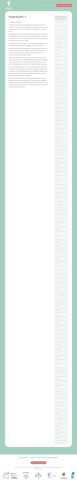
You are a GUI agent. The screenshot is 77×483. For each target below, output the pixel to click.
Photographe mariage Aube (60, 61)
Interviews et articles (23, 457)
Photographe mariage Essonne (60, 407)
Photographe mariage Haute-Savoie (60, 335)
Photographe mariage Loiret (60, 211)
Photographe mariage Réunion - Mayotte (60, 441)
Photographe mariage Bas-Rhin (60, 305)
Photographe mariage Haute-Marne (60, 241)
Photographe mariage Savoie (60, 330)
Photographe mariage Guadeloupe (60, 429)
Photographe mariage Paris (60, 339)
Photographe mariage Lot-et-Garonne (60, 219)
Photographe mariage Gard (60, 147)
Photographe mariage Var (60, 373)
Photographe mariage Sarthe (60, 326)
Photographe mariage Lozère (60, 223)
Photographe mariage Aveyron (60, 70)
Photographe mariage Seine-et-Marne (60, 347)
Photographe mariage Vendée (60, 382)
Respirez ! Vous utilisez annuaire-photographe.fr (48, 457)
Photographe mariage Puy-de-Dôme (60, 288)
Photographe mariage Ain (60, 23)
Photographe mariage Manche (60, 232)
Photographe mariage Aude (60, 65)
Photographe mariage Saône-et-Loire (60, 322)
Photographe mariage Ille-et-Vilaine (60, 168)
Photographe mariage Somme (60, 360)
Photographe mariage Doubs (60, 125)
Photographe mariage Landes (60, 189)
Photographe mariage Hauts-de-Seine (60, 411)
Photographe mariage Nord (60, 270)
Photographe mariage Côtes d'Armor (60, 112)
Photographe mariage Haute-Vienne (60, 390)
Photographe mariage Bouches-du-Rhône (60, 74)
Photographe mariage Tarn (60, 364)
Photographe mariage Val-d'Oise (60, 424)
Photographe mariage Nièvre (60, 266)
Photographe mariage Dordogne (60, 121)
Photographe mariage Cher (60, 95)
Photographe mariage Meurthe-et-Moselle (60, 249)
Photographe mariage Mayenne (60, 245)
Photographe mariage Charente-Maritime (60, 91)
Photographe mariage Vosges (60, 394)
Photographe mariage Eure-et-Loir (60, 138)
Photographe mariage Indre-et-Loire (60, 176)
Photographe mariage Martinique (60, 433)
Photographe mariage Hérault (60, 164)
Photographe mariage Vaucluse (60, 377)
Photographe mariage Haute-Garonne (60, 151)
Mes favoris (50, 5)
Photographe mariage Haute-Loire (60, 202)
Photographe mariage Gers (60, 155)
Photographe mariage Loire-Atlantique (60, 206)
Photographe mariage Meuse (60, 253)
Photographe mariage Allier (60, 31)
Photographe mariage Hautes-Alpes (60, 40)
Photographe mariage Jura (60, 185)
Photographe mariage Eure (60, 134)
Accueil (41, 5)
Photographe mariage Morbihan (60, 258)
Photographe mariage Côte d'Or (60, 108)
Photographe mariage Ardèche (60, 48)
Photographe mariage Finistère (60, 142)
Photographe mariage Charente (60, 87)
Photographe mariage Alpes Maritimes (60, 44)
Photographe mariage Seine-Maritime (60, 343)
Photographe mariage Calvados (60, 78)
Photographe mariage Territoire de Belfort (60, 403)
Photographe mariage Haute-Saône (60, 317)
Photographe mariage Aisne (60, 27)
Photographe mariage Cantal (60, 82)
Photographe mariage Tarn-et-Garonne (60, 369)
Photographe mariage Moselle (60, 262)
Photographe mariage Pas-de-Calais (60, 283)
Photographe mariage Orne (60, 279)
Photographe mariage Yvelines (60, 352)
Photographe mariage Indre (60, 172)
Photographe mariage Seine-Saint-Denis (60, 416)
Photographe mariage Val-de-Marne (60, 420)
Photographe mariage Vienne (60, 386)
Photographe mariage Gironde (60, 159)
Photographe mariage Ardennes (60, 53)
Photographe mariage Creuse (60, 117)
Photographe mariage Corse (60, 104)
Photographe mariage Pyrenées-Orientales (60, 300)
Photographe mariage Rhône (60, 313)
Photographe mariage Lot (60, 215)
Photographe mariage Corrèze (60, 100)
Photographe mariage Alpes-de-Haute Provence (60, 35)
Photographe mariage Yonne (60, 399)
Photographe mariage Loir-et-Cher (60, 194)
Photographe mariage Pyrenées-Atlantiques (60, 292)
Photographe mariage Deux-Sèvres (60, 356)
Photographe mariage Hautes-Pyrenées (60, 296)
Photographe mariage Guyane (60, 437)
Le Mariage (32, 457)
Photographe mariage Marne (60, 236)
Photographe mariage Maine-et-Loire (60, 228)
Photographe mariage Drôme (60, 129)
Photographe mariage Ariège (60, 57)
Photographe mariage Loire (60, 198)
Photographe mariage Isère (60, 181)
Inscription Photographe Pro (64, 5)
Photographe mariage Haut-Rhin (60, 309)
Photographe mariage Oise (60, 275)
